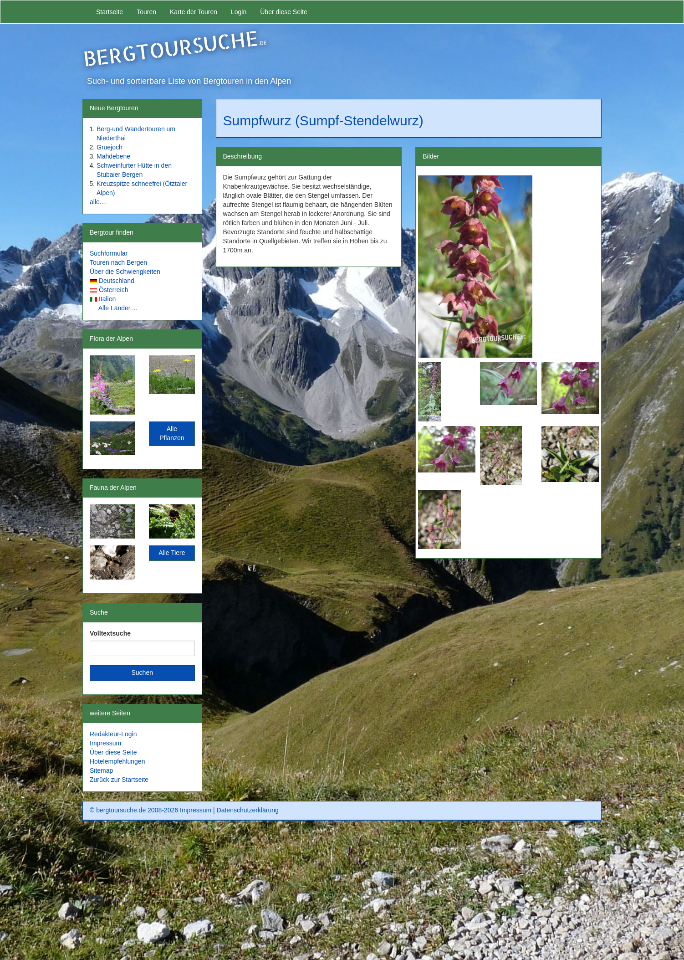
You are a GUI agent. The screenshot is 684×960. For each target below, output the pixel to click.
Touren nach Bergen (118, 262)
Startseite (109, 11)
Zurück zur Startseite (119, 779)
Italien (107, 299)
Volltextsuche (110, 633)
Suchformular (109, 253)
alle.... (98, 201)
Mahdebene (113, 156)
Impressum (105, 743)
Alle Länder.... (118, 308)
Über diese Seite (283, 11)
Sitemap (101, 770)
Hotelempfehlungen (117, 761)
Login (238, 11)
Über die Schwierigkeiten (125, 271)
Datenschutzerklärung (248, 810)
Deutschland (116, 280)
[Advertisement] (342, 893)
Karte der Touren (193, 11)
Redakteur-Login (113, 734)
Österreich (113, 289)
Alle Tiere (171, 552)
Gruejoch (110, 147)
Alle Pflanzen (171, 433)
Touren (146, 11)
